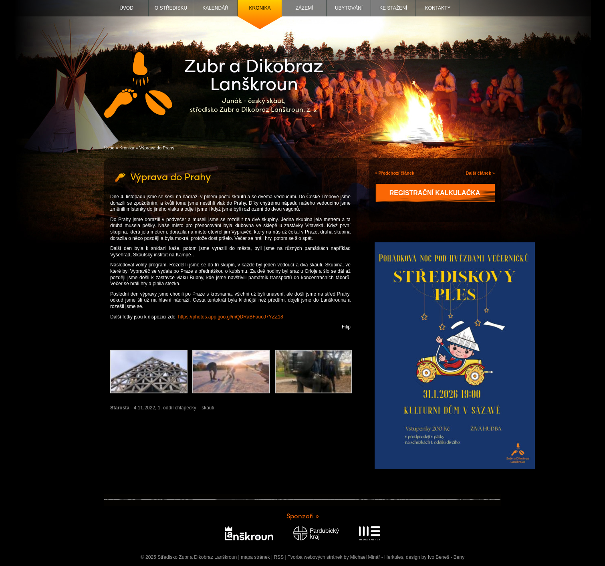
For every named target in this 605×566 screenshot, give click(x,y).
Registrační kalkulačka (434, 192)
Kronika (259, 8)
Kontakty (438, 8)
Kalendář (215, 8)
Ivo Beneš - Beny (446, 557)
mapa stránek (255, 557)
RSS (279, 557)
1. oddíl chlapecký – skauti (186, 408)
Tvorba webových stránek (315, 557)
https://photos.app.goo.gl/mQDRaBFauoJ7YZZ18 (230, 317)
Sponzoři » (302, 516)
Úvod (126, 8)
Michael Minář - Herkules (376, 557)
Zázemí (304, 8)
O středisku (171, 8)
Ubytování (349, 8)
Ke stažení (393, 8)
